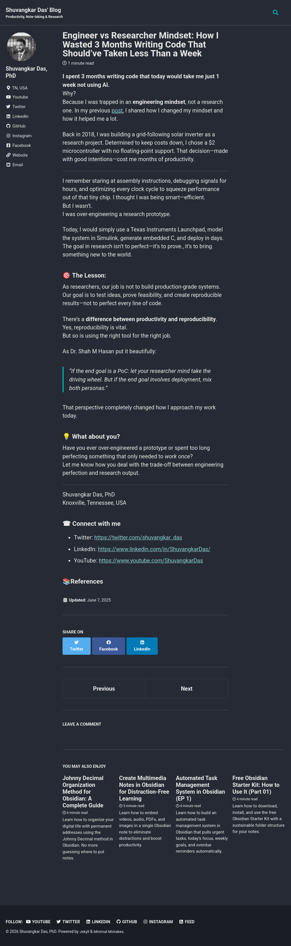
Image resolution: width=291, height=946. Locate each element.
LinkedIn (99, 921)
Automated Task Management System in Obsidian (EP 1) (200, 798)
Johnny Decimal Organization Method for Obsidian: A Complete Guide (83, 802)
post (118, 110)
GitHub (129, 921)
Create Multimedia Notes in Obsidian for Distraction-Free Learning (144, 798)
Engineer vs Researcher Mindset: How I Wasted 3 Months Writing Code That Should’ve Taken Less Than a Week (141, 44)
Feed (190, 921)
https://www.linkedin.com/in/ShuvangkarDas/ (156, 565)
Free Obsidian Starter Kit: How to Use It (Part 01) (256, 795)
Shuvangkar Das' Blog (35, 13)
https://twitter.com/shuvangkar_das (139, 553)
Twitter (69, 921)
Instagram (160, 921)
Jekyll (85, 931)
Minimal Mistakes (109, 931)
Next (187, 698)
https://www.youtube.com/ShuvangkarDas (152, 576)
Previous (104, 698)
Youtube (38, 921)
